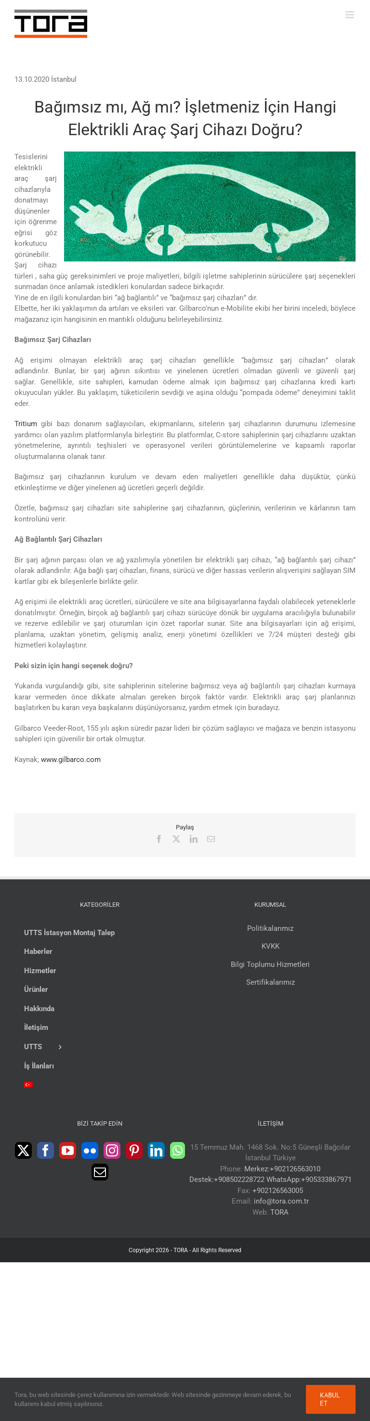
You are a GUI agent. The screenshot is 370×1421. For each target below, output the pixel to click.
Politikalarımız (270, 928)
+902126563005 (277, 1190)
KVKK (270, 946)
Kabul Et (330, 1399)
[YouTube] (67, 1150)
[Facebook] (45, 1150)
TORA (279, 1212)
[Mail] (100, 1172)
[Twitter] (23, 1150)
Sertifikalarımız (270, 982)
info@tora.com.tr (281, 1201)
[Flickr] (89, 1150)
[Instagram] (112, 1150)
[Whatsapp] (177, 1150)
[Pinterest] (134, 1150)
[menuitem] (99, 1085)
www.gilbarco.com (71, 759)
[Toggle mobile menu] (350, 15)
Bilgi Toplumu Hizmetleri (270, 964)
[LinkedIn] (156, 1150)
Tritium (25, 423)
